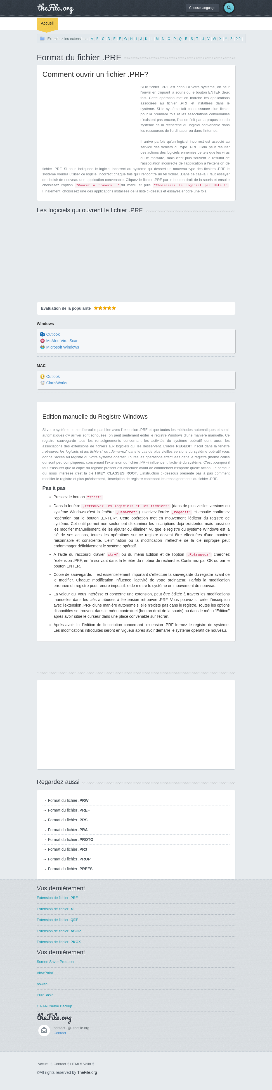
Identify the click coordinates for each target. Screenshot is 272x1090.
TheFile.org (87, 1072)
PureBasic (45, 995)
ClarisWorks (56, 383)
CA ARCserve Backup (54, 1006)
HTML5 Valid (80, 1064)
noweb (42, 984)
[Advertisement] (89, 123)
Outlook (53, 334)
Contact (60, 1033)
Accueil (47, 23)
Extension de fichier (57, 898)
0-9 (238, 39)
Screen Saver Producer (56, 962)
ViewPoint (45, 973)
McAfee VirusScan (62, 341)
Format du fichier (68, 800)
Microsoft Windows (62, 347)
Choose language (202, 8)
